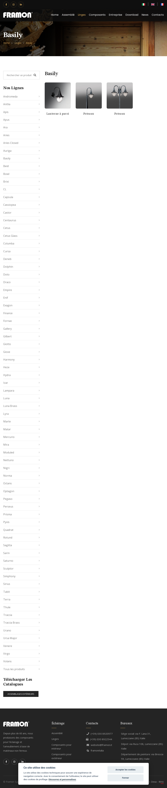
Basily (29, 42)
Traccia (7, 615)
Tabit (6, 592)
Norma (7, 475)
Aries (6, 135)
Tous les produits (14, 669)
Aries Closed (10, 143)
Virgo (6, 653)
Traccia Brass (11, 622)
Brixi (6, 181)
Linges (82, 15)
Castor (7, 212)
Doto (6, 274)
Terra (6, 599)
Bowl (6, 174)
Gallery (7, 328)
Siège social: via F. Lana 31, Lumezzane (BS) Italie (136, 736)
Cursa (6, 251)
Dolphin (8, 266)
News (145, 15)
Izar (5, 383)
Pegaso (7, 499)
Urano (7, 630)
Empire (7, 290)
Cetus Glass (10, 236)
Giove (6, 352)
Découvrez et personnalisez (62, 779)
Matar (7, 429)
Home (55, 15)
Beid (6, 166)
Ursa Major (10, 638)
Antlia (6, 104)
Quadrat (8, 530)
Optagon (8, 491)
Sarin (6, 553)
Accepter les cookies (125, 769)
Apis (5, 112)
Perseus (8, 506)
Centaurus (9, 220)
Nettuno (8, 460)
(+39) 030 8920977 (100, 733)
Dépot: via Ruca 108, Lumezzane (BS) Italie (142, 746)
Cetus (6, 228)
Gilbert (7, 336)
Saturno (8, 561)
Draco (7, 282)
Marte (7, 421)
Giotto (7, 344)
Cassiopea (9, 205)
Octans (7, 483)
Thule (6, 607)
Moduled (8, 452)
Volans (7, 661)
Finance (8, 313)
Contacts (158, 15)
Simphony (9, 576)
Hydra (7, 375)
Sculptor (8, 568)
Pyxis (6, 522)
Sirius (6, 584)
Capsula (8, 197)
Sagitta (7, 545)
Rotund (7, 537)
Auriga (7, 151)
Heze (6, 367)
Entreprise (115, 15)
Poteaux (88, 113)
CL (4, 189)
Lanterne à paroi (57, 113)
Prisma (7, 514)
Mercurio (9, 437)
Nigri (6, 468)
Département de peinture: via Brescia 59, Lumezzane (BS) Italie (142, 757)
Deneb (7, 259)
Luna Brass (10, 406)
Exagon (7, 305)
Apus (6, 119)
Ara (5, 127)
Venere (7, 646)
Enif (5, 297)
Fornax (7, 321)
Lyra (6, 414)
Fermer (125, 778)
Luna (6, 398)
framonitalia (95, 750)
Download (131, 15)
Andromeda (10, 96)
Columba (8, 243)
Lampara (8, 390)
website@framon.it (99, 745)
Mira (6, 444)
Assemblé (68, 15)
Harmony (9, 359)
